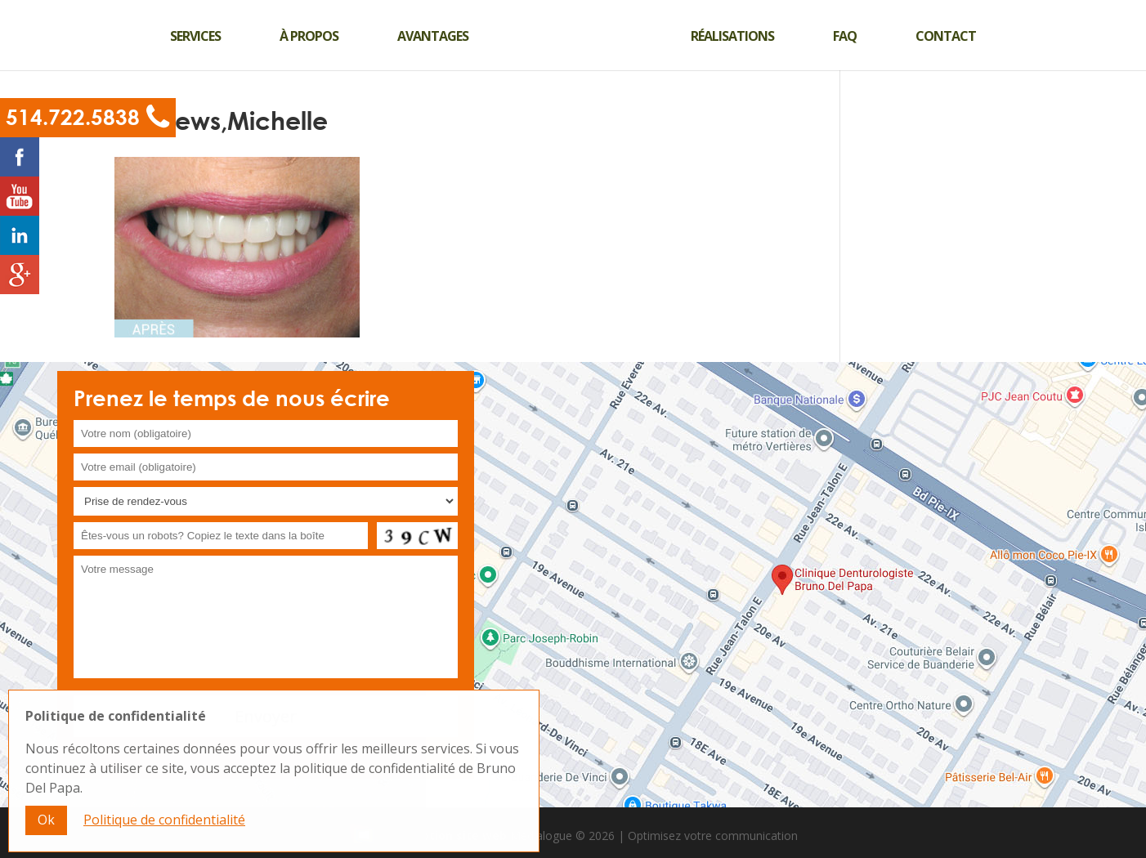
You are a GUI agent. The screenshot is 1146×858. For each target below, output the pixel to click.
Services (195, 36)
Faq (845, 36)
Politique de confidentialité (164, 829)
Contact (945, 36)
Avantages (432, 36)
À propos (309, 36)
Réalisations (732, 36)
